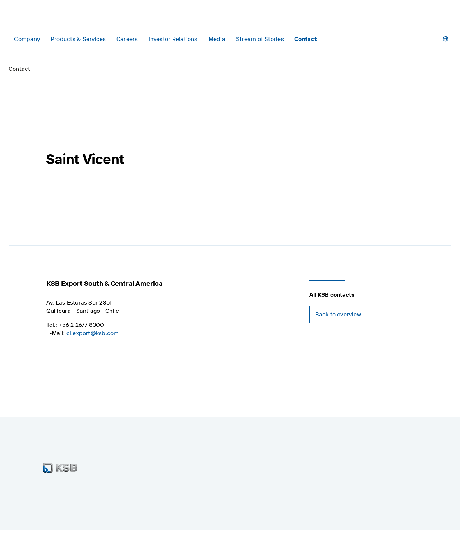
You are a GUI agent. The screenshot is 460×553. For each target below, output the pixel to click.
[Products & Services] (78, 39)
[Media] (216, 39)
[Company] (27, 39)
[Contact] (305, 39)
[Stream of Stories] (260, 39)
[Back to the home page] (42, 17)
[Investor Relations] (173, 39)
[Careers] (127, 39)
